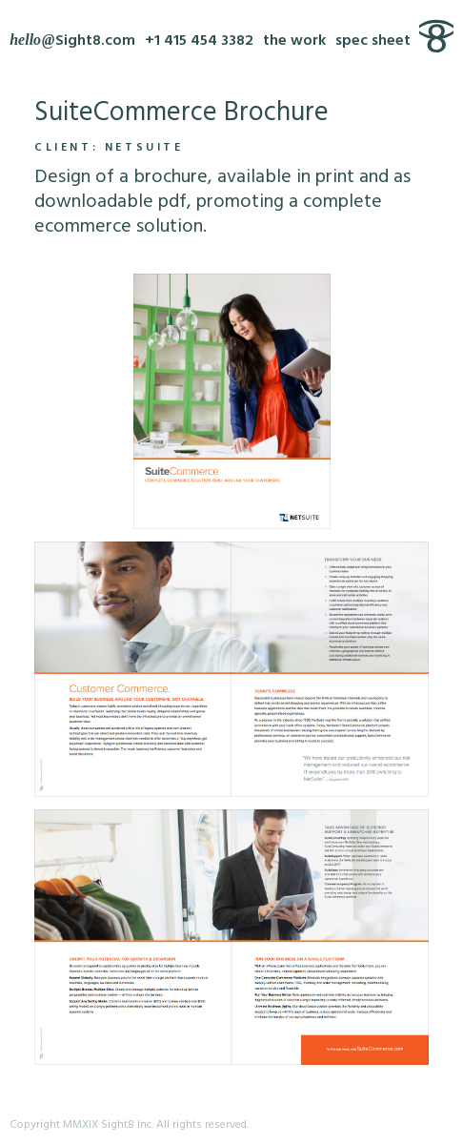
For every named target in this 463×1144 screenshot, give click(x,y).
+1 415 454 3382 (199, 41)
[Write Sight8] (72, 41)
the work (294, 41)
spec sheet (373, 41)
